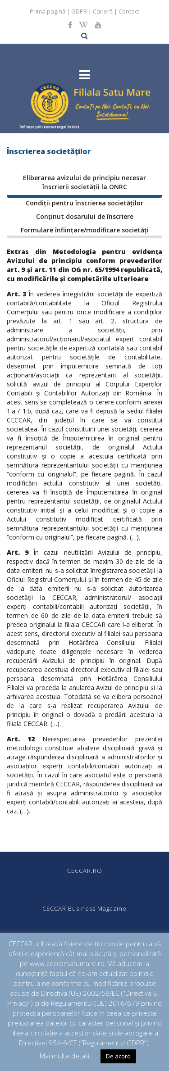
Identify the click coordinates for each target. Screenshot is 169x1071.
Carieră (103, 11)
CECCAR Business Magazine (84, 908)
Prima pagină (47, 11)
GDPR (79, 11)
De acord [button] (118, 1056)
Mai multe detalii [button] (64, 1055)
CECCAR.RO (84, 871)
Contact (129, 11)
